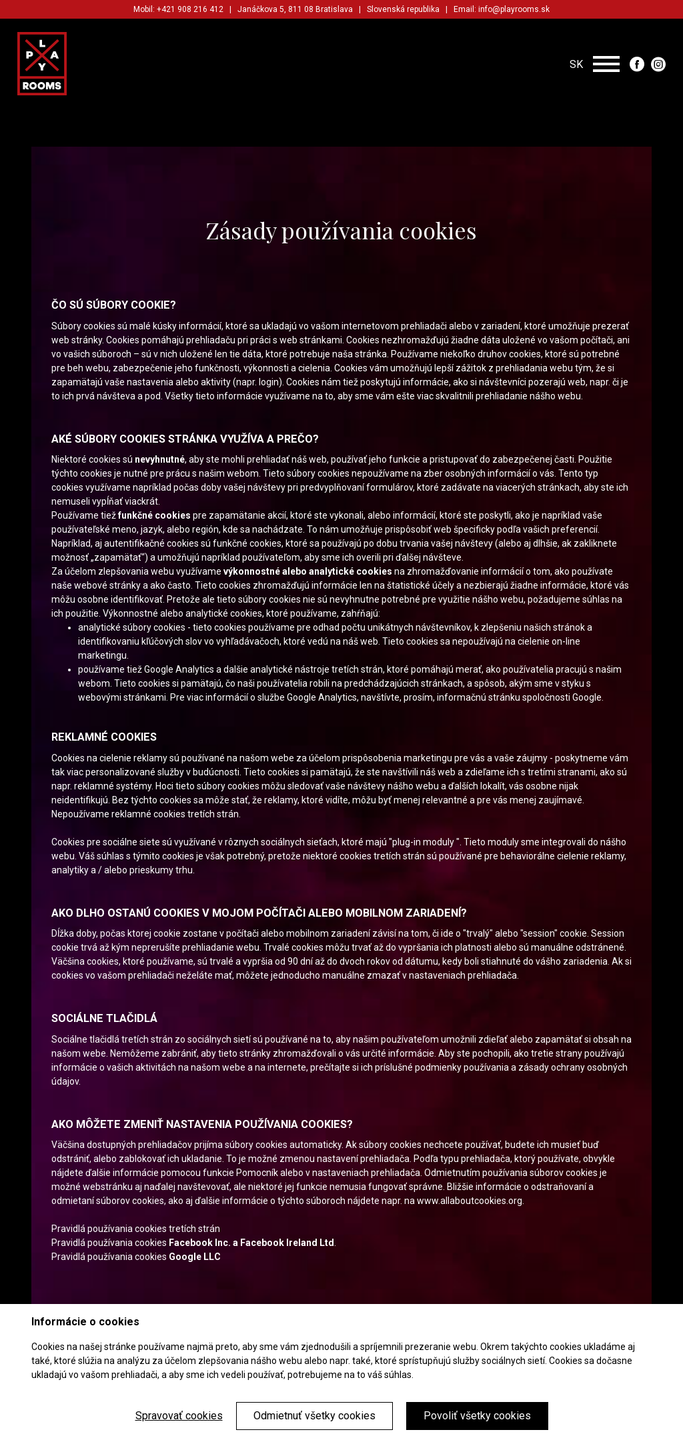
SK (576, 64)
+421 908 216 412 (190, 9)
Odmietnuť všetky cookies (314, 1415)
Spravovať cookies (179, 1415)
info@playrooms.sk (514, 9)
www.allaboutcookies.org (469, 1200)
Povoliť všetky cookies (477, 1415)
